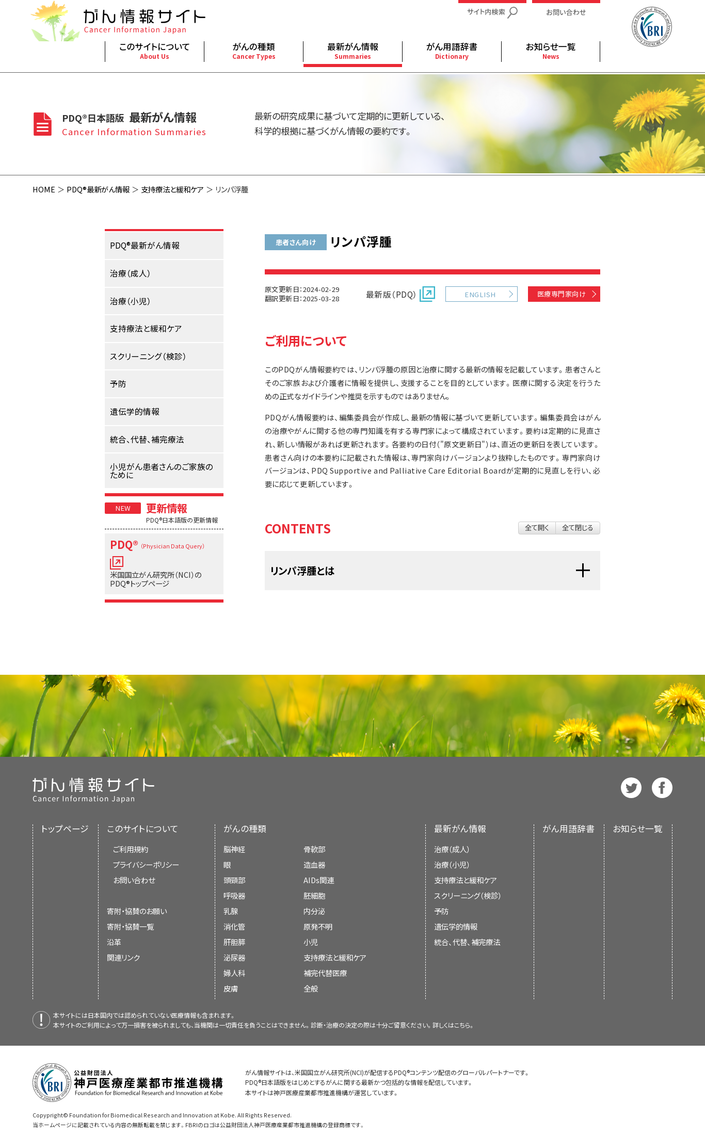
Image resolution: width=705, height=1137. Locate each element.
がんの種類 (244, 828)
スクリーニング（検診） (468, 895)
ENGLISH (479, 294)
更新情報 (166, 507)
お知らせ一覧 (638, 828)
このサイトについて (143, 828)
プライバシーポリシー (146, 864)
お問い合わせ (134, 879)
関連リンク (123, 957)
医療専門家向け (561, 294)
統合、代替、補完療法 (467, 941)
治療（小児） (452, 864)
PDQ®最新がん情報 (98, 189)
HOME (44, 189)
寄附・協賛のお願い (137, 910)
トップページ (65, 828)
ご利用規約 (130, 848)
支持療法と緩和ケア (172, 189)
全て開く (537, 527)
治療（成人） (452, 848)
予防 (441, 910)
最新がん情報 (460, 828)
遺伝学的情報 (455, 926)
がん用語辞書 (568, 828)
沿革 (114, 941)
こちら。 (464, 1024)
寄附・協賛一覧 (130, 926)
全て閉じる (578, 527)
